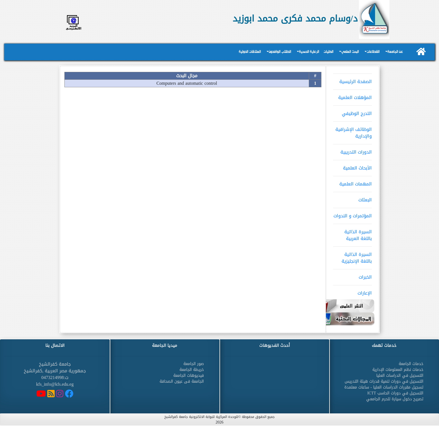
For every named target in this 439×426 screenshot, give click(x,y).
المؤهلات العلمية (352, 96)
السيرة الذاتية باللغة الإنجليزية (352, 255)
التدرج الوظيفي (352, 111)
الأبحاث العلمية (352, 166)
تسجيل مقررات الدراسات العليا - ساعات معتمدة (383, 387)
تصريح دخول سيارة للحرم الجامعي (394, 399)
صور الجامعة (193, 364)
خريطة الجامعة (191, 369)
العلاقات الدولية (250, 51)
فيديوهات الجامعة (188, 375)
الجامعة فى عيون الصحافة (182, 381)
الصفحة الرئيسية (352, 80)
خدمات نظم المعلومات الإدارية (397, 369)
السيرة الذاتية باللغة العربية (352, 233)
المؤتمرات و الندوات (352, 214)
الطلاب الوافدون (280, 51)
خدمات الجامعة (411, 364)
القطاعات (373, 51)
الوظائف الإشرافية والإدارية (352, 130)
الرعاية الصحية (309, 51)
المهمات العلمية (352, 182)
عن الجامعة (395, 51)
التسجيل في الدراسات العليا (399, 375)
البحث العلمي (350, 51)
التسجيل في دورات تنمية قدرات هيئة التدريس (384, 381)
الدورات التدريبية (352, 150)
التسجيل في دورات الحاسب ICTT (395, 393)
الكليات (328, 51)
